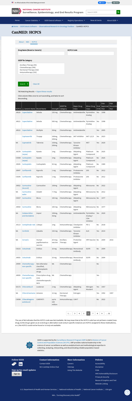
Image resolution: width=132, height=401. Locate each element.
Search (22, 84)
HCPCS (34, 42)
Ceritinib (25, 231)
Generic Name (29, 109)
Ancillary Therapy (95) (41, 65)
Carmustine (26, 198)
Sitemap (70, 367)
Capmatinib (26, 142)
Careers (70, 363)
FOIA (97, 370)
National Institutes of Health (70, 389)
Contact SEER (45, 363)
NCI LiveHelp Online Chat (49, 367)
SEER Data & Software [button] (53, 20)
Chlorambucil (27, 287)
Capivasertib (27, 136)
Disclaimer (99, 367)
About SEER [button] (112, 20)
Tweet (108, 3)
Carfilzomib (26, 170)
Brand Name (41, 109)
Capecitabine (27, 112)
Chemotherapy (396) (41, 67)
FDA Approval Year (105, 106)
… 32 (108, 313)
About (21, 42)
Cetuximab (26, 248)
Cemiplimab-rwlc (28, 224)
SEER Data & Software (28, 26)
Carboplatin (26, 164)
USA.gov (108, 389)
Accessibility (100, 363)
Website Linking (101, 383)
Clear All (36, 84)
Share (102, 3)
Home (17, 20)
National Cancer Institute (93, 389)
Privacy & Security (102, 377)
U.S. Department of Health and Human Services (38, 389)
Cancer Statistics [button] (31, 20)
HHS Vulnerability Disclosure (106, 373)
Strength (55, 109)
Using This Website (74, 370)
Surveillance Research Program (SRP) (71, 340)
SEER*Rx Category (25, 60)
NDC (27, 42)
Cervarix (25, 240)
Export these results (44, 91)
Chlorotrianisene (28, 293)
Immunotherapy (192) (41, 72)
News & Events (96, 20)
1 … (69, 313)
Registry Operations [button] (75, 20)
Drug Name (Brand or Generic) (29, 50)
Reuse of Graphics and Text (105, 380)
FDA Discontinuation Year (116, 106)
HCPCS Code (72, 50)
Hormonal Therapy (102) (41, 70)
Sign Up (17, 374)
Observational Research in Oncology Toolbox (56, 26)
